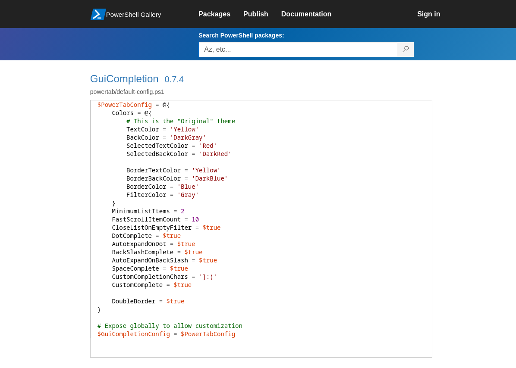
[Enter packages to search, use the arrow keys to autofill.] (298, 49)
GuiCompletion (124, 78)
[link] (220, 14)
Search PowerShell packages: (241, 35)
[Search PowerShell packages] (405, 49)
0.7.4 (173, 79)
